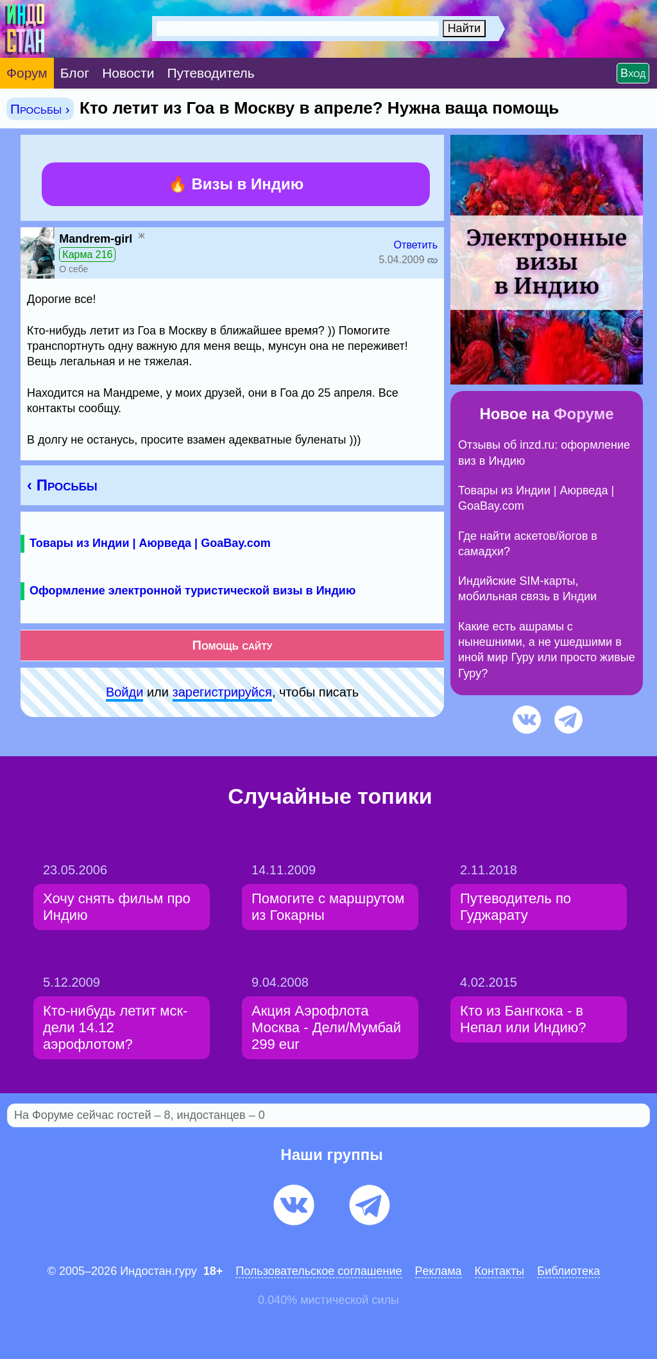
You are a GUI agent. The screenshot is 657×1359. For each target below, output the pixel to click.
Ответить (416, 244)
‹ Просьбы (62, 485)
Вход (632, 73)
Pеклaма (438, 1271)
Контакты (500, 1271)
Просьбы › (40, 108)
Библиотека (568, 1271)
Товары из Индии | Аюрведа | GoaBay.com (150, 543)
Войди (124, 692)
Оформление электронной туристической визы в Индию (192, 590)
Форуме (584, 413)
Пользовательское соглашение (318, 1271)
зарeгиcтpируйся (222, 692)
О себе (73, 269)
